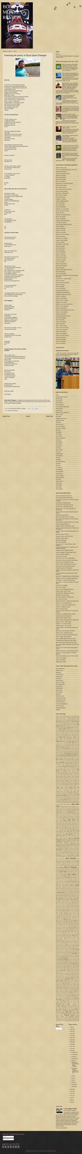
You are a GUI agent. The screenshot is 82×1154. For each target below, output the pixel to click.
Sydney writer (76, 981)
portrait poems (74, 939)
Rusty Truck (58, 694)
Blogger (54, 1151)
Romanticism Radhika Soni (61, 956)
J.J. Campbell (76, 853)
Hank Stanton (67, 831)
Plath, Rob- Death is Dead (61, 608)
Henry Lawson (68, 835)
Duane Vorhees (61, 802)
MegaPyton (74, 902)
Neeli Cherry (63, 917)
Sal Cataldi (75, 960)
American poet (70, 727)
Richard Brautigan (63, 952)
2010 (71, 1097)
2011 (71, 1095)
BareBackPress (59, 741)
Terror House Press (67, 985)
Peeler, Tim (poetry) (60, 284)
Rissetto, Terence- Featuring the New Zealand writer (67, 619)
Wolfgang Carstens (60, 420)
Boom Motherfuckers (70, 756)
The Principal (65, 991)
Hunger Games (74, 845)
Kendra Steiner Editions (68, 880)
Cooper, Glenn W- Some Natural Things (64, 562)
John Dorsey (65, 868)
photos (67, 934)
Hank (63, 831)
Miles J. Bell (74, 907)
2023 (71, 1033)
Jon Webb (75, 871)
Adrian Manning (59, 455)
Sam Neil (59, 962)
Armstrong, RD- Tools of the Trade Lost (64, 504)
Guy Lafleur (66, 830)
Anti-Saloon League (65, 730)
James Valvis (59, 483)
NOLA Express (76, 924)
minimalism (68, 909)
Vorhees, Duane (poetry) (61, 333)
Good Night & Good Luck (74, 824)
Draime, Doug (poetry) (61, 218)
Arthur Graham (70, 731)
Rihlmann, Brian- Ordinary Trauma (63, 617)
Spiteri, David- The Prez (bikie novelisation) (65, 630)
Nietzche (74, 923)
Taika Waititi (64, 983)
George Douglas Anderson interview (72, 821)
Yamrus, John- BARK (60, 659)
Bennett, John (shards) (61, 179)
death (65, 795)
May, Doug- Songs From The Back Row (64, 597)
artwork (77, 731)
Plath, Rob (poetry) (60, 286)
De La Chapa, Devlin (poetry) (62, 210)
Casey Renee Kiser (62, 769)
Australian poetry (69, 737)
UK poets (77, 1002)
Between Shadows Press (62, 746)
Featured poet (59, 812)
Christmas (71, 780)
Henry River (74, 835)
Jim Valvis (67, 862)
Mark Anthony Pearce (75, 895)
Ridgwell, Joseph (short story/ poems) (64, 304)
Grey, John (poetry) (60, 242)
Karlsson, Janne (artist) (61, 255)
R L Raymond (72, 946)
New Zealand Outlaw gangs (66, 921)
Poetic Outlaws (59, 692)
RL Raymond (63, 953)
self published (73, 967)
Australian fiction (59, 735)
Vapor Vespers (58, 1008)
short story (68, 970)
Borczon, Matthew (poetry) (61, 191)
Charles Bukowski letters (64, 774)
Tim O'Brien (66, 996)
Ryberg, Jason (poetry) (61, 313)
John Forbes (70, 868)
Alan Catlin (71, 723)
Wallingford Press (66, 1009)
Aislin (57, 723)
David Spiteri (73, 794)
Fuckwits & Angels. (62, 816)
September (74, 1058)
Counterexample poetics (67, 790)
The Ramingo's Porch (60, 699)
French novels (76, 814)
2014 (71, 1089)
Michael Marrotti (62, 906)
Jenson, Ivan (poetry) (60, 254)
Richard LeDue (76, 952)
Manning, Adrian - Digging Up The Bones (65, 593)
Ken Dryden (61, 880)
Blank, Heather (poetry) (61, 187)
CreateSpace (58, 791)
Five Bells (66, 813)
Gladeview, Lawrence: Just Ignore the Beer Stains (67, 578)
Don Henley (58, 798)
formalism (75, 813)
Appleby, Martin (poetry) (61, 171)
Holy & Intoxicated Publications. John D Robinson (70, 841)
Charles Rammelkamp (69, 777)
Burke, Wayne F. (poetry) (61, 195)
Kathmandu (63, 878)
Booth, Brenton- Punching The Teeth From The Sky (67, 522)
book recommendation (66, 755)
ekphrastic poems (63, 804)
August (73, 1060)
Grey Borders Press (75, 827)
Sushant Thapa (69, 978)
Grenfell (69, 827)
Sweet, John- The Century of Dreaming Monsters (66, 634)
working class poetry (70, 1017)
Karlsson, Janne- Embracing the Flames (65, 589)
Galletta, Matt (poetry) (60, 228)
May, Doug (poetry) (60, 267)
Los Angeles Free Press (63, 889)
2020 (71, 1039)
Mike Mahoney (74, 906)
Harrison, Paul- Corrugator (61, 585)
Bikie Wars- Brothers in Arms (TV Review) (65, 517)
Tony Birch (68, 999)
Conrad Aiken (66, 788)
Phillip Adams (70, 932)
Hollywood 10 (65, 838)
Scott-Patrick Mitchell (60, 461)
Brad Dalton (71, 758)
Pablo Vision (72, 927)
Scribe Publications (75, 966)
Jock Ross (58, 864)
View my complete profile (61, 1127)
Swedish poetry (59, 981)
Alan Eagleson (76, 723)
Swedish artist (70, 980)
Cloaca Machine (76, 783)
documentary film (59, 797)
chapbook (65, 770)
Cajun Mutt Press (59, 674)
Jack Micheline (71, 855)
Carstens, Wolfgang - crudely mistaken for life (66, 552)
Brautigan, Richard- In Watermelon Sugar (65, 526)
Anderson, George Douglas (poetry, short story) (66, 169)
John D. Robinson (60, 475)
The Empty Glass (65, 988)
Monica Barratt (58, 910)
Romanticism (77, 955)
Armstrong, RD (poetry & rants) (62, 173)
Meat (62, 902)
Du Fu (57, 802)
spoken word (58, 976)
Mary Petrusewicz (66, 898)
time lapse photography (63, 998)
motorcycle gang (76, 913)
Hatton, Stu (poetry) (60, 246)
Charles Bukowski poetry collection (63, 776)
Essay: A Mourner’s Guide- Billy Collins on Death (69, 127)
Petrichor (63, 931)
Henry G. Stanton (76, 834)
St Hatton (66, 976)
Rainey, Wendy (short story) (62, 290)
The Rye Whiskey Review (61, 703)
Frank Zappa (62, 814)
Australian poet (61, 737)
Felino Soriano (58, 813)
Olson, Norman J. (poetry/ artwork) (63, 278)
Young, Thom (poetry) (60, 343)
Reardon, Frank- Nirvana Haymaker (64, 615)
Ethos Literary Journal (67, 807)
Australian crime (67, 734)
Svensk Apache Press (61, 980)
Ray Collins (65, 949)
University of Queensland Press (73, 1005)
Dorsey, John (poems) (61, 216)
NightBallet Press (62, 924)
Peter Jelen (77, 930)
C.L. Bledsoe (58, 765)
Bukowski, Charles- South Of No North (64, 536)
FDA (78, 810)
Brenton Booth (59, 410)
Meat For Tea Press (67, 902)
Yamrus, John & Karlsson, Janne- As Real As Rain (67, 655)
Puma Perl (70, 945)
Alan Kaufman (58, 724)
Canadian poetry (72, 766)
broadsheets (77, 759)
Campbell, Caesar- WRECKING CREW (64, 550)
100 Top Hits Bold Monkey (61, 716)
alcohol (68, 724)
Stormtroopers (67, 977)
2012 (71, 1093)
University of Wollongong (61, 1006)
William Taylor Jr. (59, 481)
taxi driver (77, 983)
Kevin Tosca (71, 881)
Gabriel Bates (76, 816)
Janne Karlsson (59, 449)
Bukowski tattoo (69, 763)
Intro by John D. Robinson (74, 851)
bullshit (74, 763)
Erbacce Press (67, 806)
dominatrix (77, 797)
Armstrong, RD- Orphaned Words (63, 502)
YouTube (63, 1020)
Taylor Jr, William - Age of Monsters (63, 636)
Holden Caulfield (59, 838)
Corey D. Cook (76, 788)
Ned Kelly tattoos (73, 916)
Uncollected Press (60, 1003)
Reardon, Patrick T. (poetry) (62, 300)
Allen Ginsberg (74, 726)
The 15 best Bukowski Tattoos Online (70, 106)
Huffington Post (68, 845)
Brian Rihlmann (59, 473)
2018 (71, 1044)
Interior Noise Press (75, 849)
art (65, 731)
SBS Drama (60, 963)
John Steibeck (66, 870)
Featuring (70, 812)
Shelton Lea (73, 969)
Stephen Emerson (61, 977)
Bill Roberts (73, 748)
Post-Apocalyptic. (68, 941)
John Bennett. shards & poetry (64, 865)
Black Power (67, 749)
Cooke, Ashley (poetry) (61, 206)
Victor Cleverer (64, 1008)
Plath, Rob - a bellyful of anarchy (63, 606)
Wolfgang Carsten (59, 1015)
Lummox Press (59, 686)
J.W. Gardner (59, 434)
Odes (59, 927)
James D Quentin (73, 856)
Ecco (73, 802)
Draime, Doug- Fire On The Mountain (64, 568)
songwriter (62, 974)
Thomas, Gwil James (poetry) (62, 327)
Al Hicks (59, 723)
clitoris (72, 783)
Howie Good (58, 440)
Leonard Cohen (62, 888)
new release (74, 920)
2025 (71, 1029)
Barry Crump (65, 741)
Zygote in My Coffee (75, 1020)
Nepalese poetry (67, 919)
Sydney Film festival (65, 981)
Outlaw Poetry (59, 690)
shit (76, 969)
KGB (75, 881)
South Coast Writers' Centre (69, 974)
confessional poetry (60, 788)
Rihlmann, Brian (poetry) (61, 308)
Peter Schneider (59, 931)
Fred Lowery (67, 814)
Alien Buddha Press (60, 668)
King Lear (60, 882)
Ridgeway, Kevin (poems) (61, 302)
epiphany (62, 806)
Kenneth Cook (76, 880)
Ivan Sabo (67, 853)
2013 (71, 1091)
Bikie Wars (61, 748)
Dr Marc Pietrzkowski (64, 801)
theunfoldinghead (74, 995)
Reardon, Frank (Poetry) (61, 298)
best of (63, 745)
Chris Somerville (65, 780)
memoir (60, 903)
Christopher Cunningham (60, 781)
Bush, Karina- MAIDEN (61, 542)
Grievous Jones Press (60, 828)
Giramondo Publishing (71, 823)
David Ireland (68, 794)
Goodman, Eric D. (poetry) (61, 238)
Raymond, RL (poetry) (61, 296)
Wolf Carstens (69, 1013)
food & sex (71, 813)
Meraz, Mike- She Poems (61, 599)
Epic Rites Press (59, 680)
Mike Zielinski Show (62, 907)
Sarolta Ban (77, 962)
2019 (71, 1042)
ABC (72, 717)
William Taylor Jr (69, 1012)
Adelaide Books (76, 720)
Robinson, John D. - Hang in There (63, 621)
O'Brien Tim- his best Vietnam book (63, 603)
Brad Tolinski (76, 758)
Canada (60, 766)
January (73, 1086)
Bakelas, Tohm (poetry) (61, 175)
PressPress (75, 942)
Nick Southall (70, 923)
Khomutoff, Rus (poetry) (61, 257)
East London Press (67, 802)
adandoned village (69, 720)
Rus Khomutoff (64, 958)
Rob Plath (58, 465)
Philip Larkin (58, 932)
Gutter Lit (77, 828)
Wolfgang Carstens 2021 (61, 418)
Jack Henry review (64, 855)
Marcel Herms (58, 895)
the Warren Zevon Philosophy (69, 994)
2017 (71, 1046)
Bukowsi (57, 762)
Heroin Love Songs (60, 682)
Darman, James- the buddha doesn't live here (66, 564)
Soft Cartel (77, 973)
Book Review (74, 755)
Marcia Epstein (64, 895)
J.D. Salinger (71, 853)
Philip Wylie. (64, 932)
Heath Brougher (61, 832)
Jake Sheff (68, 856)
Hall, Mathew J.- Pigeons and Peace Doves (65, 580)
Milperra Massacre (62, 909)
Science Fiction (67, 963)
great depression (65, 827)
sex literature (61, 969)
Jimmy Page (77, 862)
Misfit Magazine (59, 688)
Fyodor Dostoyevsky (70, 816)
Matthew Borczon (61, 900)
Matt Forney (67, 899)
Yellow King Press (59, 1020)
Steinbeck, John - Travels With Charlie (64, 632)
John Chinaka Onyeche (74, 865)
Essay (61, 807)
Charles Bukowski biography (67, 773)
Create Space (76, 790)
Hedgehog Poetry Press (60, 834)
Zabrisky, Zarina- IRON (61, 661)
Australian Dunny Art (75, 734)
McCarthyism (58, 902)
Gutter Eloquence (72, 828)
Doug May (58, 457)
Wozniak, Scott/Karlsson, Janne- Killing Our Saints (67, 650)
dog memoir (64, 797)
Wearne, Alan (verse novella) (62, 335)
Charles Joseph (62, 777)
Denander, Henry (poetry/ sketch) (63, 214)
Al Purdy (62, 723)
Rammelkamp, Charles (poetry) (63, 292)
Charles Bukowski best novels (65, 772)
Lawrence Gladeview (60, 438)
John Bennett (67, 864)
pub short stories (65, 945)
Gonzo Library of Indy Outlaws (64, 824)
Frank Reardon (59, 469)
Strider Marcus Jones (74, 977)
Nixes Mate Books (69, 924)
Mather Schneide (73, 898)
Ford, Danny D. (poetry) (61, 222)
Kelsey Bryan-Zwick (69, 878)
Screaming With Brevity (68, 966)
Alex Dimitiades (73, 724)
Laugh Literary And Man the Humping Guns (67, 884)
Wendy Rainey (68, 1010)
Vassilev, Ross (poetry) (61, 331)
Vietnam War (76, 1008)
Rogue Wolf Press (70, 955)
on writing (68, 927)
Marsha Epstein (76, 896)
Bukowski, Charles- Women (62, 538)
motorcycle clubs (68, 913)
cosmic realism (59, 790)
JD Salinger (77, 861)
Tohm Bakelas (59, 400)
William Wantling (76, 1012)
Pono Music (67, 939)
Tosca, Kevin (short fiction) (61, 329)
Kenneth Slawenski (59, 881)
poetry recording (63, 938)
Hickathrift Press (62, 837)
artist (75, 731)
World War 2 (70, 1019)
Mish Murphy (72, 909)
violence (60, 1009)
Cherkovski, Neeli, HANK (61, 556)
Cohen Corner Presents (60, 784)
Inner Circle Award (65, 849)
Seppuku (77, 967)
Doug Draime (64, 799)
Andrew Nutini (73, 728)
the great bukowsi (71, 988)
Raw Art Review (59, 949)
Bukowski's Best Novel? (61, 540)
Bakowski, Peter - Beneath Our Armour (64, 506)
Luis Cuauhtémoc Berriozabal (73, 891)
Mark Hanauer (58, 896)
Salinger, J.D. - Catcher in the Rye (63, 623)
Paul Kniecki (77, 928)
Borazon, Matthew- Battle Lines (63, 524)
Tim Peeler (58, 463)
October (73, 1056)
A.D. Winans (67, 717)
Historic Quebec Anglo (75, 837)
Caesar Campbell (64, 765)
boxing (67, 758)
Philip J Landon (76, 931)
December (73, 1052)
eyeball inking (58, 809)
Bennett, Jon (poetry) (60, 181)
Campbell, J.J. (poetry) (61, 199)
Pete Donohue (65, 930)
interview (57, 851)
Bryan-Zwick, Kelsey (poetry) (62, 193)
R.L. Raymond (59, 467)
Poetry (73, 935)
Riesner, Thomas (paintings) (62, 306)
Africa (71, 721)
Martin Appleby (59, 898)
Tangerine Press (70, 983)
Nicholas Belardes (60, 404)
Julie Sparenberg (63, 875)
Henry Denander (68, 834)
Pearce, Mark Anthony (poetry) (62, 282)
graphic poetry (58, 827)
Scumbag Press (59, 967)
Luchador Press (76, 889)
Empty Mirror (59, 678)
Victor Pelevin (70, 1008)
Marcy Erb (69, 895)
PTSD (60, 945)
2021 (71, 1037)
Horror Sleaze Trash (63, 844)
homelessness (73, 842)
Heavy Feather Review (75, 832)
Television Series (66, 984)
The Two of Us (76, 992)
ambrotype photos (63, 727)
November (73, 1054)
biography (58, 749)
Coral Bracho (71, 788)
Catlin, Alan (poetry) (60, 203)
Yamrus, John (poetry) (61, 341)
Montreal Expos (73, 910)
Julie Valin (69, 875)
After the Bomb (76, 721)
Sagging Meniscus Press (68, 960)
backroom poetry (76, 738)
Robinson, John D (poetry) (61, 312)
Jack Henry (58, 447)
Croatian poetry (69, 791)
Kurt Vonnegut (73, 882)
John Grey (75, 868)
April (72, 1080)
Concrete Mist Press (73, 787)
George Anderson (64, 817)
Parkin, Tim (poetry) (60, 280)
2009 (71, 1099)
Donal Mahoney (64, 798)
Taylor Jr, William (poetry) (61, 325)
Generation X (58, 817)
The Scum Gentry (60, 705)
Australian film (64, 735)
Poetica (70, 935)
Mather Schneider (60, 477)
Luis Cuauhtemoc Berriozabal (62, 406)
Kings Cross (69, 882)
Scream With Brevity (59, 966)
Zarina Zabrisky (59, 489)
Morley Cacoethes (59, 913)
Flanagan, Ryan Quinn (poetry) (62, 220)
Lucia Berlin (58, 891)
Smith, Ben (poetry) (60, 319)
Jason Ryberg (67, 861)
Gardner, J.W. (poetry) (61, 230)
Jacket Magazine (61, 856)
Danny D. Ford (72, 792)
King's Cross (64, 882)
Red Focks (67, 950)
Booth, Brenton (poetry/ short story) (63, 189)
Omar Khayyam (63, 927)
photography (63, 934)
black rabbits (72, 749)
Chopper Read (59, 780)
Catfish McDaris (59, 453)
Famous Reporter (66, 810)
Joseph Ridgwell (59, 471)
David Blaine (63, 794)
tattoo (74, 983)
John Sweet (58, 479)
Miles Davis (69, 907)
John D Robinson (60, 867)
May (72, 1078)
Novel (64, 925)
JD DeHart (72, 861)
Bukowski (61, 762)
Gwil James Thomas (74, 830)
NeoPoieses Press (75, 917)
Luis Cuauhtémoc (64, 891)
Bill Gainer (58, 430)
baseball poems (74, 741)
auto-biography (69, 738)
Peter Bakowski (59, 402)
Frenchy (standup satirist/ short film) (64, 224)
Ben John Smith (70, 742)
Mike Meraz (58, 459)
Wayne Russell (62, 1010)
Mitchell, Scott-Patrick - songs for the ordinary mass (67, 601)
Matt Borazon (62, 899)
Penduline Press (59, 930)
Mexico (61, 905)
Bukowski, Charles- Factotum (62, 534)
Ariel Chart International (60, 731)
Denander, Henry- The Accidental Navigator (65, 566)
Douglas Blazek (75, 799)
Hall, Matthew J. (59, 442)
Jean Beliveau (58, 862)
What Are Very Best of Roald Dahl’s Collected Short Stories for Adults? (70, 65)
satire (57, 963)
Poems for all (66, 935)
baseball (69, 741)
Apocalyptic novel (72, 730)
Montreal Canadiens (66, 910)
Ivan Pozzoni (61, 853)
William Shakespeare (61, 1012)
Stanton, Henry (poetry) (61, 321)
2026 (71, 1027)
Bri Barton (65, 759)
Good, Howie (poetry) (60, 236)
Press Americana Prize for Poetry (65, 942)
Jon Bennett (70, 871)
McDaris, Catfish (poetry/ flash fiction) (64, 269)
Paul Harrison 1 (59, 443)
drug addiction (76, 801)
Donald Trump (70, 798)
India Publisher (76, 848)
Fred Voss (72, 814)
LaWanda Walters (65, 885)
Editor (75, 802)
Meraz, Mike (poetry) (60, 271)
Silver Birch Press (59, 971)
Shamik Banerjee (67, 969)
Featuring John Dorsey (62, 350)
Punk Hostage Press (62, 946)
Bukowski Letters (68, 762)
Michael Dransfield (66, 905)
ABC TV (75, 717)
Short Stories (63, 970)
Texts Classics (73, 985)
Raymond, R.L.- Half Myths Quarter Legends (66, 613)
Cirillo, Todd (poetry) (60, 205)
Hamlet (60, 831)
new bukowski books (66, 920)
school (64, 963)
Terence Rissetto (73, 984)
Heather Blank (67, 832)
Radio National (62, 948)
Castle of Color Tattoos (71, 769)
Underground (68, 1003)
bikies (64, 748)
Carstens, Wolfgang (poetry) (62, 201)
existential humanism (75, 807)
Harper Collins (72, 831)
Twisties (68, 1002)
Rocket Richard (63, 955)
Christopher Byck (76, 780)
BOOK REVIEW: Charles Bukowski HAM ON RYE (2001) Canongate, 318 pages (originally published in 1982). (70, 74)
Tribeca (68, 1001)
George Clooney (59, 820)
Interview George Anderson (64, 851)
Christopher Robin (69, 781)
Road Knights (68, 953)
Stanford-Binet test (72, 976)
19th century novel (70, 716)
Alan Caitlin (67, 723)
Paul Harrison (59, 445)
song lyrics (58, 974)
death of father (69, 795)
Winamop (58, 709)
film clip (63, 813)
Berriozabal (58, 744)
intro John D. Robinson (60, 852)
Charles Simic (76, 777)
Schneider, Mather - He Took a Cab (63, 625)
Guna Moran (66, 828)
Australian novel (70, 735)
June (72, 1075)
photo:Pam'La (58, 934)
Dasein (59, 794)
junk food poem (74, 875)
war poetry (72, 1009)
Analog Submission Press (64, 728)
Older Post (49, 416)
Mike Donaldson (68, 906)
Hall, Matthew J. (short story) (62, 244)
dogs (68, 797)
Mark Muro (64, 896)
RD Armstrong (59, 398)
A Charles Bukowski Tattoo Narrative (70, 145)
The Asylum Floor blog (74, 987)
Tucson (61, 1002)
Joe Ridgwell (62, 864)
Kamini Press (61, 877)
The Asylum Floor (65, 987)
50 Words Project (62, 717)
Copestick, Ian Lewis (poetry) (62, 208)
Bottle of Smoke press (61, 758)
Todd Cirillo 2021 (59, 424)
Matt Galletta (58, 432)
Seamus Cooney (66, 967)
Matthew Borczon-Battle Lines (62, 412)
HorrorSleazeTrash (72, 844)
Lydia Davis (77, 892)
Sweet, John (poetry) (60, 323)
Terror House (61, 985)
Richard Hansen (70, 952)
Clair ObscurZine (64, 783)
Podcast (59, 935)
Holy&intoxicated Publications (62, 842)
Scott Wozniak (59, 485)
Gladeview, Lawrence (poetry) (62, 234)
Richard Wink (58, 953)
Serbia (57, 969)
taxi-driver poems (59, 984)
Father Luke (75, 810)
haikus (57, 831)
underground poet (75, 1003)
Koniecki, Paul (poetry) (61, 259)
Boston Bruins (76, 756)
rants (78, 948)
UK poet (72, 1002)
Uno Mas (68, 1006)
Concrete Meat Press (61, 787)
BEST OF (58, 54)
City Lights (75, 781)
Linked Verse (67, 888)
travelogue (58, 1001)
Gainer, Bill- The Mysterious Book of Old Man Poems (67, 576)
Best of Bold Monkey (68, 745)
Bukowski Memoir (76, 762)
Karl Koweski (72, 877)
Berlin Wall (77, 742)
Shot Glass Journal (60, 696)
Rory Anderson (74, 956)
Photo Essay (76, 932)
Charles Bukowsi (71, 770)
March (72, 1082)
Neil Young (69, 917)
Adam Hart (64, 720)
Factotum (72, 809)
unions (66, 1005)
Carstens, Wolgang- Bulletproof (63, 554)
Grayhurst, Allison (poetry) (61, 240)
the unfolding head (59, 994)
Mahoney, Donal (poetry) (61, 263)
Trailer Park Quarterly (60, 707)
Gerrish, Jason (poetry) (61, 232)
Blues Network (71, 752)
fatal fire (71, 810)
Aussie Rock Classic (60, 734)
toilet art (64, 999)
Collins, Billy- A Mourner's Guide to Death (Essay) (67, 560)
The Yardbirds (67, 995)
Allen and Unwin (67, 726)
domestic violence (72, 797)
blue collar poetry (65, 752)
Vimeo (57, 1009)
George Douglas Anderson (62, 396)
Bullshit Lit (77, 763)
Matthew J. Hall (69, 900)
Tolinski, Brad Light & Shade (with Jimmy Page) (66, 642)
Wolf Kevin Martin (75, 1013)
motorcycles (58, 914)
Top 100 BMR (73, 999)
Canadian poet (65, 766)
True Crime (73, 1001)
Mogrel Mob (77, 909)
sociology (62, 973)
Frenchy (57, 816)
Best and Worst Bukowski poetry (66, 744)
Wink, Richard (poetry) (61, 337)
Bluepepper (58, 672)
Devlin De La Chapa (75, 795)
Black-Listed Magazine (70, 751)
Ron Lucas (58, 451)
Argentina (77, 730)
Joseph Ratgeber (63, 874)
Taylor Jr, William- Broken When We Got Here (66, 638)
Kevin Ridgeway (66, 881)
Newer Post (6, 416)
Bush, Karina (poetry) (60, 197)
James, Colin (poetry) (60, 252)
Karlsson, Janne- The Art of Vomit (63, 591)
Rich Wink (58, 952)
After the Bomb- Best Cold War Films (64, 495)
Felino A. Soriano (76, 812)
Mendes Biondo (59, 408)
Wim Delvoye (58, 1013)
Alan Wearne (64, 724)
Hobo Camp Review (60, 684)
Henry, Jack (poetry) (60, 248)
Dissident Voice (59, 676)
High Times (68, 837)
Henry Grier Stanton (60, 835)
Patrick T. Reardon (65, 928)
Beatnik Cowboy (59, 670)
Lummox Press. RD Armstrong (69, 892)
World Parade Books (63, 1019)
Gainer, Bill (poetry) (60, 226)
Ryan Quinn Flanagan (12, 410)
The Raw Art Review (60, 701)
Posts (5, 1136)
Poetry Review (72, 938)
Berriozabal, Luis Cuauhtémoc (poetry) (64, 183)
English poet (69, 804)
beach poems (62, 742)
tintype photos (71, 998)
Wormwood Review (75, 1019)
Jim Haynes (63, 862)
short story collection (75, 970)
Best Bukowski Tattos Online (62, 515)
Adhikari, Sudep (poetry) (61, 167)
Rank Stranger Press (73, 948)
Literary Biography (73, 888)
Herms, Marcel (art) (60, 250)
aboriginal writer (59, 720)
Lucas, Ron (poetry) (60, 261)
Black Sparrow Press (62, 751)
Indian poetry (59, 849)
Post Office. (63, 941)
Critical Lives (63, 791)
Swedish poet (76, 980)
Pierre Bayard (71, 934)
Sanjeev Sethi (72, 962)
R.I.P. (76, 946)
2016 (71, 1048)
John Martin (61, 870)
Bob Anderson (76, 752)
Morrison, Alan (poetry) (61, 273)
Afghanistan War (66, 721)
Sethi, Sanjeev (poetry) (61, 317)
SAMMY (67, 962)
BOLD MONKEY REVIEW (13, 12)
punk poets (68, 946)
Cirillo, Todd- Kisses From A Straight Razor (65, 558)
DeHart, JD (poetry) (60, 212)
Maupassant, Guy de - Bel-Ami (62, 595)
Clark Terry (69, 783)
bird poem (62, 749)
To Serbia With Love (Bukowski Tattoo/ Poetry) (66, 640)
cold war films (71, 784)
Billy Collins (77, 748)
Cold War (66, 784)
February (73, 1084)
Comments (6, 1139)
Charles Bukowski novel (74, 774)
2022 (71, 1035)
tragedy (78, 999)
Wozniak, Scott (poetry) (61, 339)
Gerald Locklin (58, 823)
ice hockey (70, 848)
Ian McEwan (65, 848)
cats (61, 770)
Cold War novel (76, 784)
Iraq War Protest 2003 (68, 852)
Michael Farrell (73, 905)
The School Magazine (70, 992)
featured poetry (65, 812)
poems (62, 935)
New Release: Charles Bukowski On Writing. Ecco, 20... (74, 1071)
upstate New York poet (75, 1006)
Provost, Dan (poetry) (60, 288)
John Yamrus (59, 487)
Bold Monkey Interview (71, 754)
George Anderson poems (73, 819)
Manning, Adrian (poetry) (61, 265)
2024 (71, 1031)
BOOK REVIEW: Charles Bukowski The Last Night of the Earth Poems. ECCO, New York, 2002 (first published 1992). (70, 155)
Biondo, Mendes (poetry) (61, 185)
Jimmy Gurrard (72, 862)
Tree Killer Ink (63, 1001)
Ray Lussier (70, 949)
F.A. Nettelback (68, 809)
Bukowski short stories (60, 763)
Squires (63, 976)
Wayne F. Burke (59, 414)
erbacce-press (73, 806)
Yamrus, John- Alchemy (61, 657)
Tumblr (65, 1002)
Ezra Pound (63, 809)
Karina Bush (58, 416)
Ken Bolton (75, 878)
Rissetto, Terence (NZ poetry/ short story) (65, 310)
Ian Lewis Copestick (60, 426)
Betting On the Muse (75, 745)
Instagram (70, 849)
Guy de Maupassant (60, 830)
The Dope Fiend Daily (60, 698)
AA (70, 717)
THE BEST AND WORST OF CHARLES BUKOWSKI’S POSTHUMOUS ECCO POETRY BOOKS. (69, 97)
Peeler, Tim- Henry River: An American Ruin (65, 604)
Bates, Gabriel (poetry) (61, 177)
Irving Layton (75, 852)
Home (28, 416)
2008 (71, 1102)
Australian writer (62, 738)
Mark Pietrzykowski (69, 896)
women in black (63, 1017)
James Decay (61, 858)
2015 (71, 1050)
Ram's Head (67, 948)
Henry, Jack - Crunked (61, 587)
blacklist (75, 751)
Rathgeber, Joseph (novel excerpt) (63, 294)
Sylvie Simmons (59, 983)
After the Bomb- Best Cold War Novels (64, 497)
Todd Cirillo (58, 422)
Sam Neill (63, 962)
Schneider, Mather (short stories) (63, 315)
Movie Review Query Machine (65, 914)
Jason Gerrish (59, 436)
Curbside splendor (76, 791)
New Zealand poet (74, 921)
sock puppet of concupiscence (69, 973)
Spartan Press (76, 974)
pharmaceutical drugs (69, 931)
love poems (70, 889)
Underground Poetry (60, 1005)
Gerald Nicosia (64, 823)
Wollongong (71, 1016)
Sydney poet (72, 981)
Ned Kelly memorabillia (65, 916)
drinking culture (71, 801)
